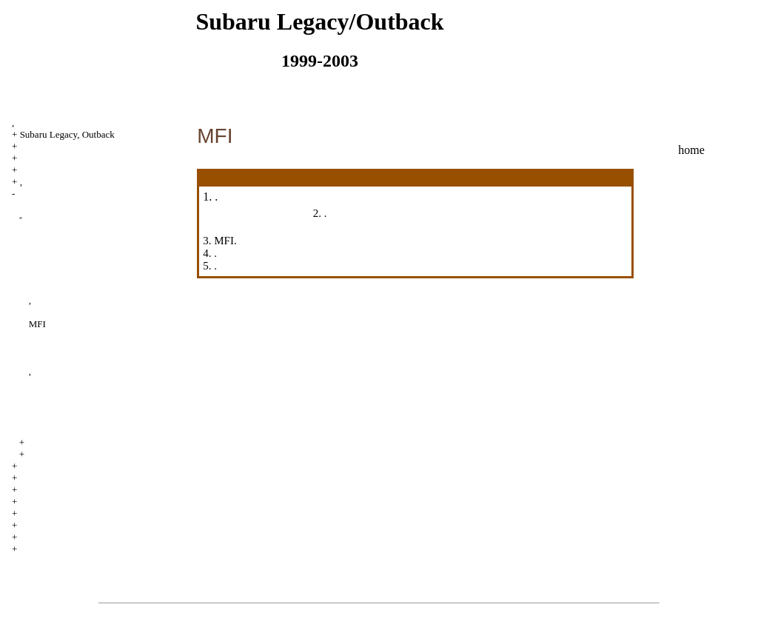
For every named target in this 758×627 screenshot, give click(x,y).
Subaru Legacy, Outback (67, 134)
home (691, 150)
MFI (37, 323)
